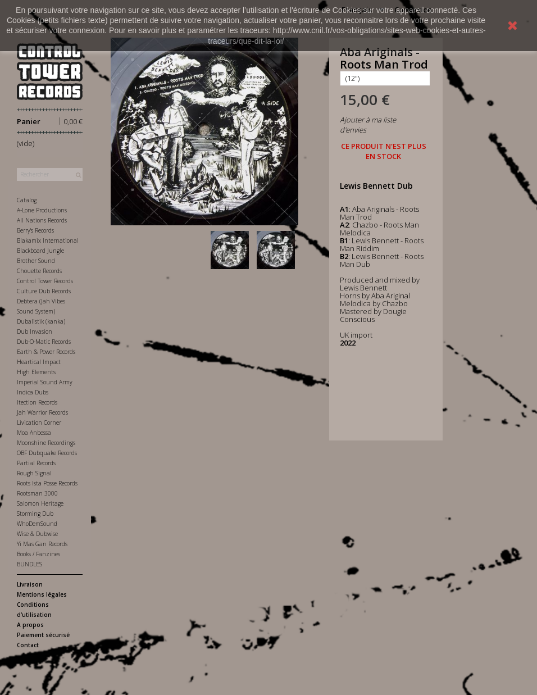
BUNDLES (29, 564)
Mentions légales (42, 594)
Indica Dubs (32, 392)
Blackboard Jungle (40, 251)
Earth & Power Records (46, 352)
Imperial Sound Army (44, 382)
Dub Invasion (34, 331)
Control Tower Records (45, 281)
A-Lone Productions (42, 210)
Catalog (27, 200)
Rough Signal (34, 473)
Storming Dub (35, 513)
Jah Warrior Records (42, 412)
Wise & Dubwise (37, 534)
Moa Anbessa (34, 433)
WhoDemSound (37, 524)
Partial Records (36, 463)
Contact (28, 645)
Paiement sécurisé (43, 635)
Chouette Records (39, 271)
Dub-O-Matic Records (44, 342)
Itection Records (37, 402)
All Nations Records (42, 220)
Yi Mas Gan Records (42, 544)
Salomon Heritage (40, 503)
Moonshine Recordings (46, 443)
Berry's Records (35, 230)
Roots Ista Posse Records (47, 483)
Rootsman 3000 (37, 493)
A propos (30, 625)
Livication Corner (39, 422)
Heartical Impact (39, 362)
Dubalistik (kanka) (41, 321)
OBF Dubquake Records (47, 453)
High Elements (36, 372)
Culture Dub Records (44, 291)
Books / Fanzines (38, 554)
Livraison (30, 584)
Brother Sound (36, 261)
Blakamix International (48, 240)
